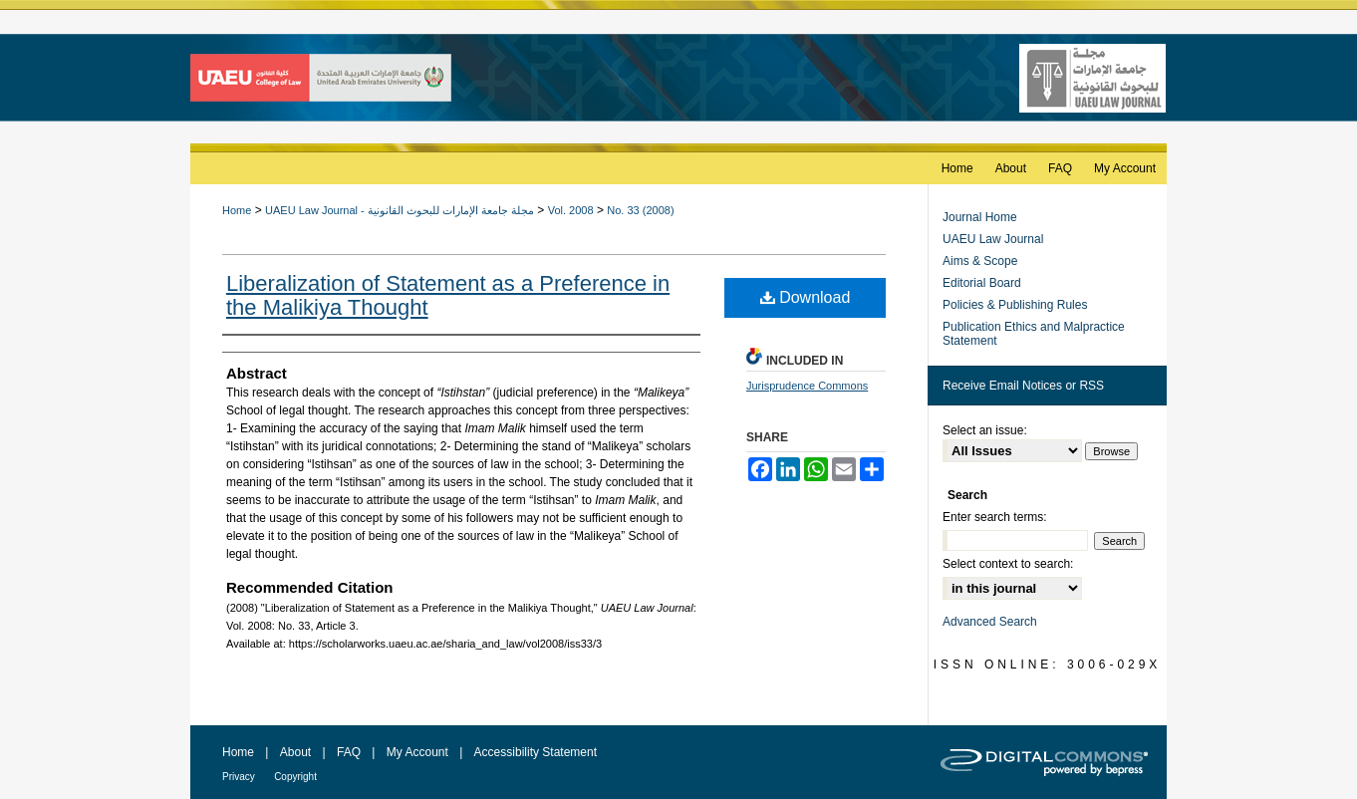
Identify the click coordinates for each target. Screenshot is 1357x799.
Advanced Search (990, 622)
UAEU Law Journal (993, 239)
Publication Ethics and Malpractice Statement (1034, 334)
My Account (417, 752)
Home (236, 210)
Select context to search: (1008, 564)
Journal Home (980, 217)
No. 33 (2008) (640, 210)
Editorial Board (982, 283)
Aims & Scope (980, 261)
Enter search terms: (995, 517)
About (295, 752)
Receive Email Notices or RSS (1023, 386)
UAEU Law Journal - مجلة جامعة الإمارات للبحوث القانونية (399, 210)
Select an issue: (985, 430)
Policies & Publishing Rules (1015, 305)
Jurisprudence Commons (807, 386)
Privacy (238, 776)
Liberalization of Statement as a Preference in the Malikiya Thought (448, 295)
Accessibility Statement (535, 752)
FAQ (349, 752)
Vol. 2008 (571, 210)
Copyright (295, 776)
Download (805, 297)
